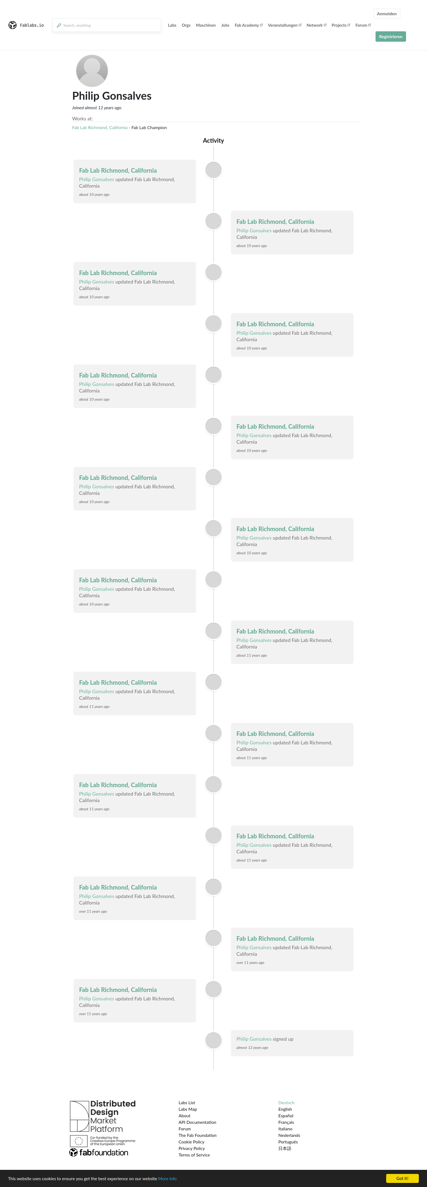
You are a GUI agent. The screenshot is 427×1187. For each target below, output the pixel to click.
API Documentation (197, 1122)
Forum (363, 25)
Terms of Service (194, 1154)
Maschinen (206, 25)
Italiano (285, 1128)
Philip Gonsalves (96, 179)
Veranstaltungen (284, 25)
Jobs (225, 25)
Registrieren (390, 36)
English (285, 1109)
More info (167, 1179)
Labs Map (188, 1109)
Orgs (186, 25)
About (185, 1115)
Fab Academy (249, 25)
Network (316, 25)
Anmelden (387, 13)
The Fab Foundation (198, 1135)
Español (285, 1115)
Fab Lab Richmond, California (100, 127)
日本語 (284, 1148)
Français (286, 1122)
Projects (341, 25)
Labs (172, 25)
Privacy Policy (192, 1148)
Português (288, 1141)
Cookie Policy (192, 1141)
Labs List (187, 1102)
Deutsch (286, 1102)
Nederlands (289, 1135)
